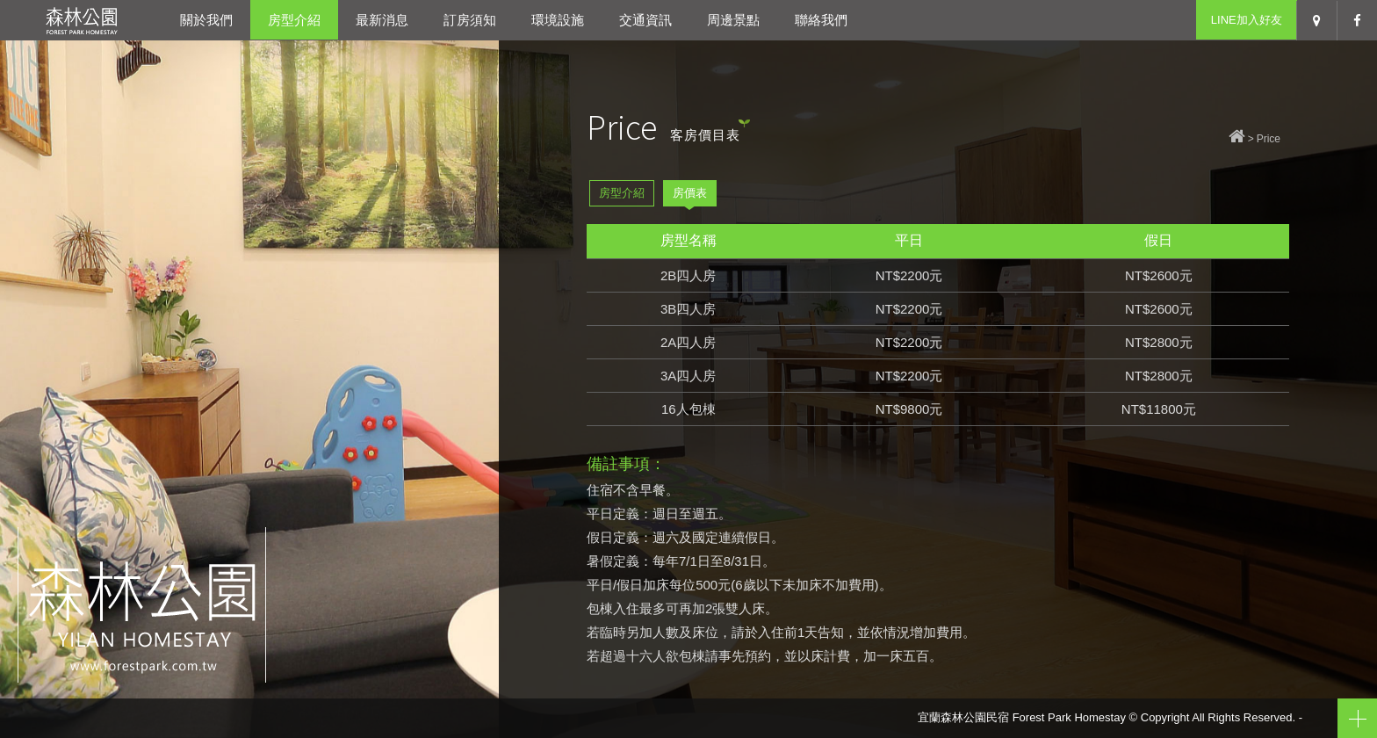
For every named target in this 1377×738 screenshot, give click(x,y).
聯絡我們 (821, 19)
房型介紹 (294, 19)
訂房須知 (469, 19)
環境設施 (557, 19)
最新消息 (382, 19)
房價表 (690, 192)
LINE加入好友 (1246, 19)
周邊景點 (733, 19)
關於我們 (206, 19)
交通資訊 (645, 19)
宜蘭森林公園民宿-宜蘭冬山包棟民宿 (81, 20)
